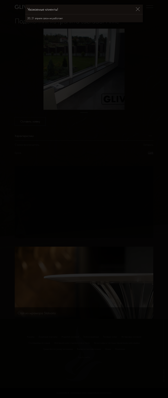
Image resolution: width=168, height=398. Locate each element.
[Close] (138, 9)
